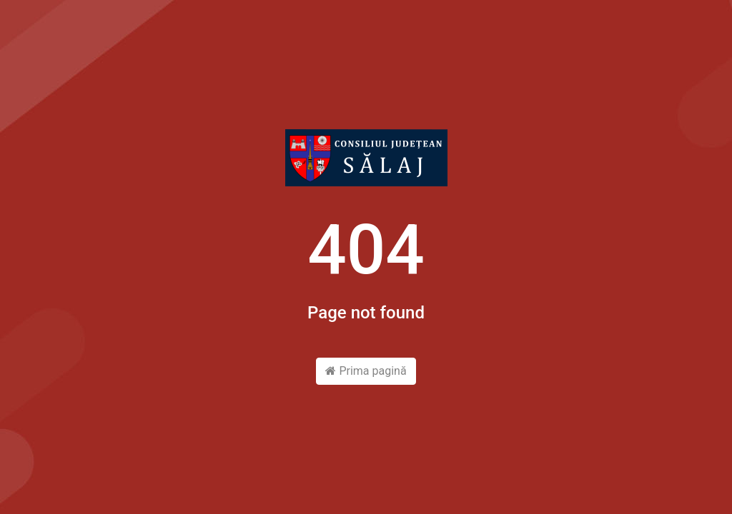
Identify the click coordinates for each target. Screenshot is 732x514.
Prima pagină (365, 371)
